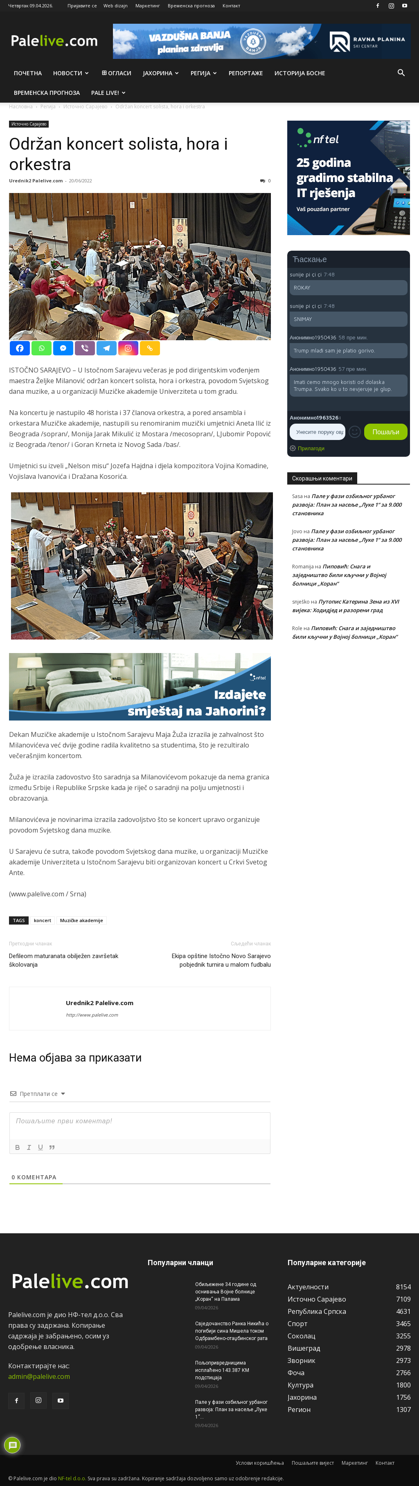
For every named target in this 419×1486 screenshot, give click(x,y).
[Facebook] (20, 348)
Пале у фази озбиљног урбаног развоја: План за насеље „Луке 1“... (231, 1409)
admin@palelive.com (39, 1376)
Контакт (231, 5)
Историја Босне (300, 73)
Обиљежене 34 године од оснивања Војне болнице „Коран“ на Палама (225, 1292)
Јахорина (161, 73)
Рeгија (204, 73)
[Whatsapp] (42, 348)
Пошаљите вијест (313, 1462)
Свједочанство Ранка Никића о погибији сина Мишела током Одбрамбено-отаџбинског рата (231, 1331)
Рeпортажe (246, 73)
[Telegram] (107, 348)
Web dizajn (116, 5)
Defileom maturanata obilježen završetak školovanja (63, 960)
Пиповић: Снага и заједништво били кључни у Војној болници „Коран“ (339, 575)
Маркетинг (147, 5)
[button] (401, 73)
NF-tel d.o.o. (72, 1478)
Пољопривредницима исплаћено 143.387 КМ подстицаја (222, 1370)
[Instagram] (128, 348)
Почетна (28, 73)
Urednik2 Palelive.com (36, 180)
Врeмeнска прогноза (47, 93)
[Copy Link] (150, 348)
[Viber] (85, 348)
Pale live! (108, 93)
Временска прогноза (191, 5)
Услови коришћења (260, 1462)
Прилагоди (311, 448)
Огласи (116, 73)
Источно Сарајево (28, 124)
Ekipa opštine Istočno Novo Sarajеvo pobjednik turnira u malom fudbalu (221, 960)
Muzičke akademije (81, 920)
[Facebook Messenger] (63, 348)
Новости (71, 73)
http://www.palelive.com (92, 1015)
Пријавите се (82, 5)
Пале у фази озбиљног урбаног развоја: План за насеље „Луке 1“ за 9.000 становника (346, 504)
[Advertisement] (348, 714)
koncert (42, 920)
